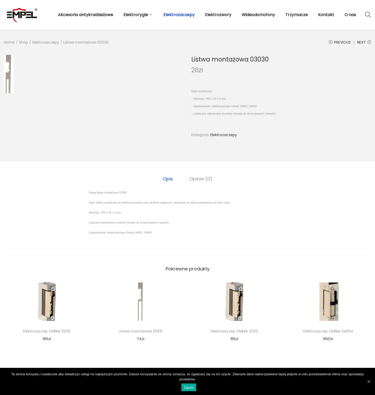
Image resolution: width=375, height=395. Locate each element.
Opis (168, 179)
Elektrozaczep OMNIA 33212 (234, 331)
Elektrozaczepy (45, 42)
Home (9, 42)
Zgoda (189, 387)
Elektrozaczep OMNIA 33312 (47, 331)
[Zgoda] (368, 381)
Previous (340, 42)
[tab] (168, 179)
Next (364, 42)
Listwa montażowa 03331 (140, 331)
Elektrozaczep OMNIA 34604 (328, 331)
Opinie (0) (201, 179)
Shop (23, 42)
